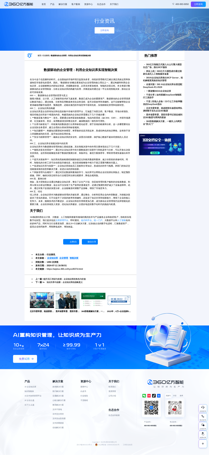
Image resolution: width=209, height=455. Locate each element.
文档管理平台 (61, 220)
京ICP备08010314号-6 (84, 445)
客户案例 (75, 4)
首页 (44, 4)
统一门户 (98, 220)
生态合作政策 (114, 416)
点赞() (73, 242)
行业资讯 (46, 56)
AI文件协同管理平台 (33, 396)
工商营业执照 (127, 445)
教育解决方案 (58, 405)
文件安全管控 (58, 414)
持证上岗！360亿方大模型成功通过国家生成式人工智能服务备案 (162, 72)
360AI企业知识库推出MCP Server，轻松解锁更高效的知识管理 (163, 79)
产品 (52, 4)
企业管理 (63, 258)
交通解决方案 (58, 396)
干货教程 (84, 401)
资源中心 (88, 4)
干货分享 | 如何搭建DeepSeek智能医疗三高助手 (162, 96)
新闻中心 (84, 387)
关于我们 (114, 4)
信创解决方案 (58, 428)
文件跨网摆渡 (58, 423)
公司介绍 (112, 396)
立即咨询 (198, 4)
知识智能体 (29, 392)
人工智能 (121, 220)
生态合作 (101, 4)
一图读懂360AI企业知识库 (157, 91)
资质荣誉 (112, 392)
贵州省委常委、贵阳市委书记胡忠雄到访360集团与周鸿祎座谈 (162, 116)
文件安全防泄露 (59, 419)
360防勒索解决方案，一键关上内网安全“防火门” (162, 122)
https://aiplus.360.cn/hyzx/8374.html (65, 269)
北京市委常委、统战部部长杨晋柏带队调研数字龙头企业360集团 (162, 109)
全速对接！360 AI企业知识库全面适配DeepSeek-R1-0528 (162, 85)
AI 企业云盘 (29, 401)
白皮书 (83, 392)
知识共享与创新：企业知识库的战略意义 (66, 282)
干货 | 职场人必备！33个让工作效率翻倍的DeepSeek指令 (162, 102)
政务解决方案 (58, 387)
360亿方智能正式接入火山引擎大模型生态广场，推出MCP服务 (162, 65)
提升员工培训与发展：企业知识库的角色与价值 (66, 279)
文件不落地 (57, 410)
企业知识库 (52, 258)
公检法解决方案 (59, 401)
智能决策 (74, 258)
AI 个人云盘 (29, 405)
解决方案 (63, 4)
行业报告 (84, 396)
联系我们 (112, 387)
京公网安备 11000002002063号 (107, 445)
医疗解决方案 (58, 392)
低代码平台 (86, 220)
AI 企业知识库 (30, 387)
